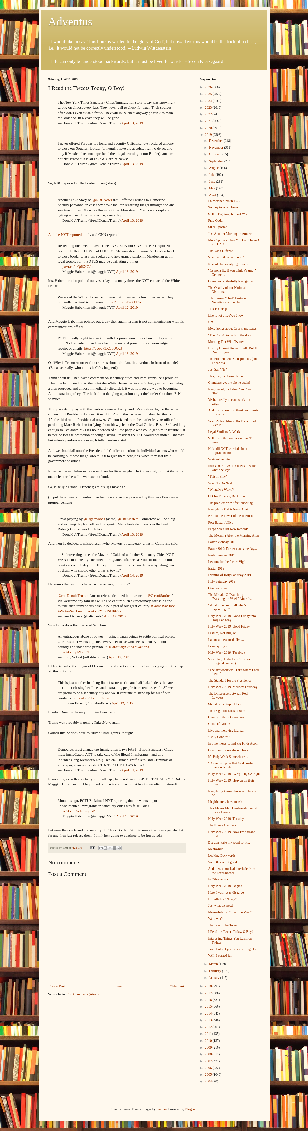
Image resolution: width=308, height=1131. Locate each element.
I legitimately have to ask (225, 802)
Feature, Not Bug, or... (223, 633)
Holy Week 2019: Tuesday (226, 819)
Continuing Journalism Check (228, 750)
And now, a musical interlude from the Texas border (231, 871)
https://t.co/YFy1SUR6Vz (102, 611)
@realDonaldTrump (73, 595)
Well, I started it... (220, 955)
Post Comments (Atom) (83, 994)
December (216, 141)
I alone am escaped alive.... (226, 639)
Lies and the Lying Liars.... (226, 730)
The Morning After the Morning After (233, 535)
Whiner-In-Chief (219, 459)
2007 (209, 1061)
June (212, 181)
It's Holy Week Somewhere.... (228, 757)
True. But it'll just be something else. (233, 949)
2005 (209, 1074)
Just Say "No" (217, 369)
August (214, 168)
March (213, 964)
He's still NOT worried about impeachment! (227, 451)
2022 (209, 114)
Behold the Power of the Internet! (230, 516)
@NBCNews (102, 200)
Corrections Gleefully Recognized (231, 281)
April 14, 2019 (132, 575)
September (216, 161)
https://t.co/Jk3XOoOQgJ (103, 348)
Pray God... (216, 220)
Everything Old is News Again (229, 509)
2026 (209, 87)
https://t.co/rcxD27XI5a (123, 302)
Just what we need (220, 905)
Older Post (177, 986)
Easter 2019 (216, 568)
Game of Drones (219, 724)
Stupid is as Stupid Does (224, 704)
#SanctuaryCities (121, 647)
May (212, 188)
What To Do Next (220, 483)
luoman (161, 1109)
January (214, 978)
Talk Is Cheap (217, 309)
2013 (209, 1020)
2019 (209, 135)
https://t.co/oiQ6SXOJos (76, 266)
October (215, 154)
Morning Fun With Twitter (226, 342)
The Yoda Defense (220, 251)
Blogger (190, 1109)
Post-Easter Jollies (220, 522)
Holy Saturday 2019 (221, 581)
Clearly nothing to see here (226, 717)
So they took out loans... (224, 207)
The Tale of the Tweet (222, 925)
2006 (209, 1068)
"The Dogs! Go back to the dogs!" (231, 335)
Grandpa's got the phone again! (229, 382)
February (215, 971)
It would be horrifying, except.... (230, 264)
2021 (209, 121)
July (212, 174)
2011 (208, 1034)
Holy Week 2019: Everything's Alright (234, 774)
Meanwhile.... (217, 849)
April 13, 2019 (132, 123)
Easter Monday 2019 (222, 542)
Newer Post (57, 986)
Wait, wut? (215, 919)
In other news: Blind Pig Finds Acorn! (234, 743)
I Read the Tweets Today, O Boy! (230, 932)
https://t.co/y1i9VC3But (75, 652)
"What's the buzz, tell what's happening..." (227, 607)
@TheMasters (127, 519)
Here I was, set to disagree (226, 892)
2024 (209, 101)
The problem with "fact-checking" (231, 503)
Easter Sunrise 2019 (221, 555)
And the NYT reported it (66, 234)
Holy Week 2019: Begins (225, 886)
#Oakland (142, 647)
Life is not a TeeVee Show (226, 315)
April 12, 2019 (127, 307)
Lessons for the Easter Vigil (226, 562)
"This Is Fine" (217, 476)
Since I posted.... (219, 227)
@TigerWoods (94, 519)
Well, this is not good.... (224, 862)
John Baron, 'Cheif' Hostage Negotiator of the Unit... (227, 300)
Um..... (213, 322)
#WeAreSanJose (70, 611)
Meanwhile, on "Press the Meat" (230, 912)
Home (117, 986)
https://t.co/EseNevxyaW (76, 811)
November (216, 147)
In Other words (218, 879)
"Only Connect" (219, 737)
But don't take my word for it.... (229, 842)
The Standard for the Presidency (229, 680)
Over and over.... (219, 588)
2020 (209, 128)
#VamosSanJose (163, 606)
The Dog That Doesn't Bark (226, 711)
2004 (209, 1081)
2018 (209, 986)
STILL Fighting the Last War (227, 214)
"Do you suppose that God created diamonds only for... (231, 765)
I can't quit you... (219, 646)
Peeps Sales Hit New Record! (228, 529)
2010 (209, 1041)
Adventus (70, 21)
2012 (209, 1027)
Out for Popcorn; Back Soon (227, 496)
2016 (209, 1000)
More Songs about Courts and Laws (232, 328)
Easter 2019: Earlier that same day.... (233, 549)
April (213, 195)
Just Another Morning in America (230, 234)
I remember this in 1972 (224, 201)
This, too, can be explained (226, 376)
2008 (209, 1054)
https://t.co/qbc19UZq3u (91, 698)
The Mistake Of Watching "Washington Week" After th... (230, 597)
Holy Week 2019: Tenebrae (226, 652)
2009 (209, 1047)
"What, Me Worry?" (221, 489)
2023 (209, 107)
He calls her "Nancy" (222, 899)
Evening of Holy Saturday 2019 (229, 575)
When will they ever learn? (226, 257)
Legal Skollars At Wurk (224, 432)
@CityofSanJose (159, 595)
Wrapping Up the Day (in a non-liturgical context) (230, 661)
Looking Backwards (221, 855)
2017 (209, 993)
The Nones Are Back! (222, 825)
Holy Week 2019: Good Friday (229, 626)
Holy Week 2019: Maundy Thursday (232, 687)
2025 (209, 94)
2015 (209, 1006)
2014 (209, 1013)
